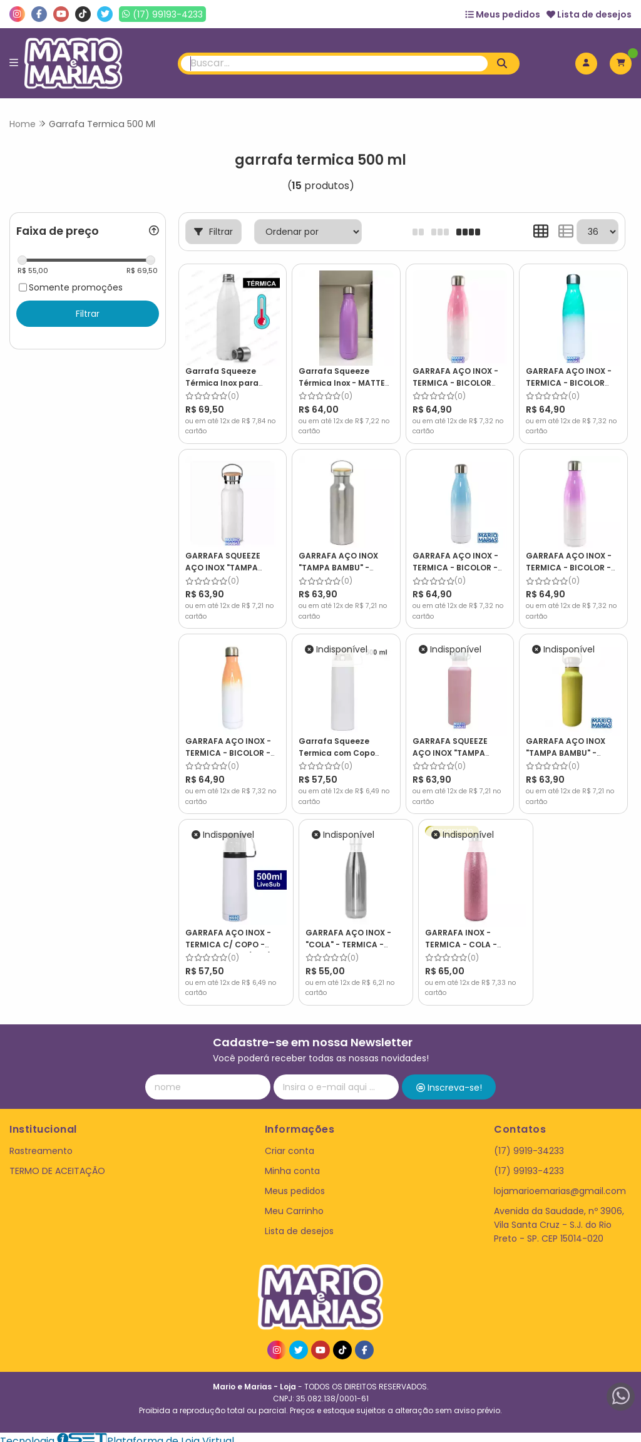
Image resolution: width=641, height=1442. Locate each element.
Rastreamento (41, 1143)
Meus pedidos (502, 14)
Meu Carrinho (294, 1203)
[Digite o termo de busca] (334, 63)
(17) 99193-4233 (529, 1163)
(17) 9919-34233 (529, 1143)
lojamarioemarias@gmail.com (560, 1183)
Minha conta (292, 1163)
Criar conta (289, 1143)
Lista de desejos (589, 14)
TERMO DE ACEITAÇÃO (57, 1163)
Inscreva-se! (449, 1080)
